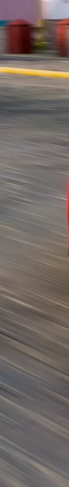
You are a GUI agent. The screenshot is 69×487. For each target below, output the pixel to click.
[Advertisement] (34, 27)
